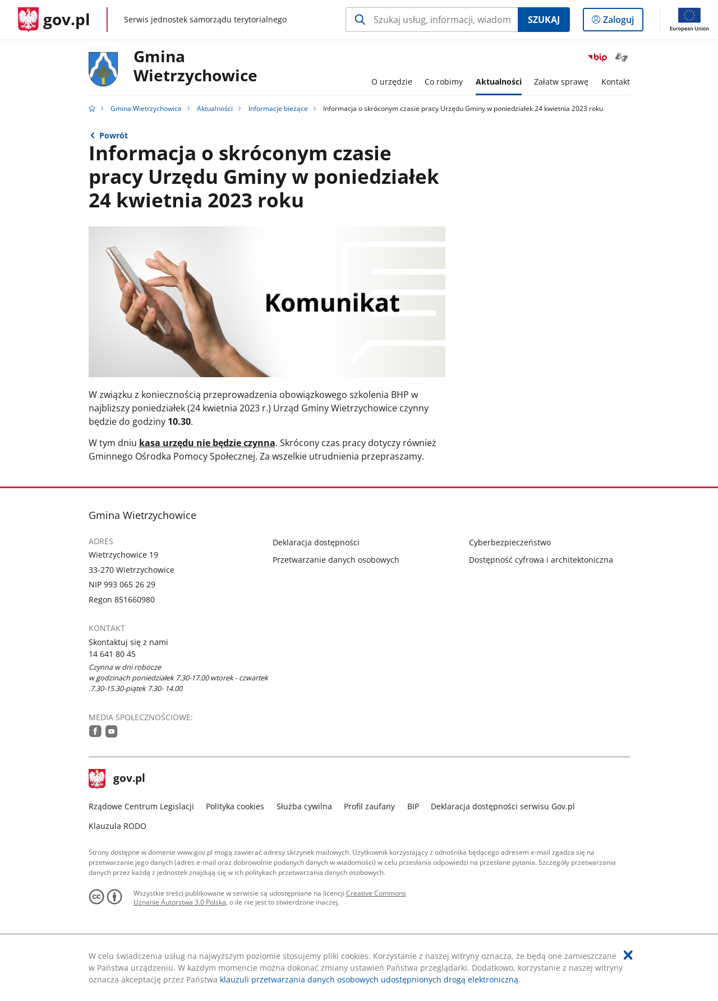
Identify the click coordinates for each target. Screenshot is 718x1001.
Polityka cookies (235, 806)
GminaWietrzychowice (195, 66)
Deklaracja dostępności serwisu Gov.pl (503, 806)
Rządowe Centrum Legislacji (141, 806)
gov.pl (117, 779)
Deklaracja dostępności (316, 542)
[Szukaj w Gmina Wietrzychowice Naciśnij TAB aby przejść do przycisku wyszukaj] (432, 19)
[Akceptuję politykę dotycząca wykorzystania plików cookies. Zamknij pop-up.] (628, 955)
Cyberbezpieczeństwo (510, 542)
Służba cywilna (304, 806)
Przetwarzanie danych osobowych (336, 559)
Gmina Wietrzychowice (146, 108)
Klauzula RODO (117, 826)
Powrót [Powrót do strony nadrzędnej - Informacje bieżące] (113, 135)
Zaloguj (622, 21)
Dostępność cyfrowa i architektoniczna (541, 559)
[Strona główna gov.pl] (54, 19)
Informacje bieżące (278, 108)
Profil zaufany (369, 806)
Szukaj (544, 19)
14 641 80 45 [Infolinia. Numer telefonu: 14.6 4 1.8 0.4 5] (112, 653)
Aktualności (215, 108)
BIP (413, 806)
